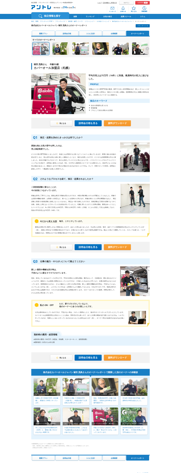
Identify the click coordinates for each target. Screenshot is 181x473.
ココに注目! (90, 34)
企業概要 (114, 34)
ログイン (126, 3)
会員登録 (143, 3)
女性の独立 (107, 16)
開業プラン (43, 34)
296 (65, 7)
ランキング (90, 16)
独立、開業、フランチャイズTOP (41, 21)
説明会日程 (67, 34)
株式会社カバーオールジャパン (122, 21)
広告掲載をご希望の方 (110, 3)
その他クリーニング (103, 21)
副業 (75, 16)
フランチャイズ (60, 21)
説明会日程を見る (88, 123)
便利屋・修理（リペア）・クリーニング (81, 21)
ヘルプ (99, 3)
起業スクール (126, 16)
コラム (142, 16)
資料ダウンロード (117, 123)
